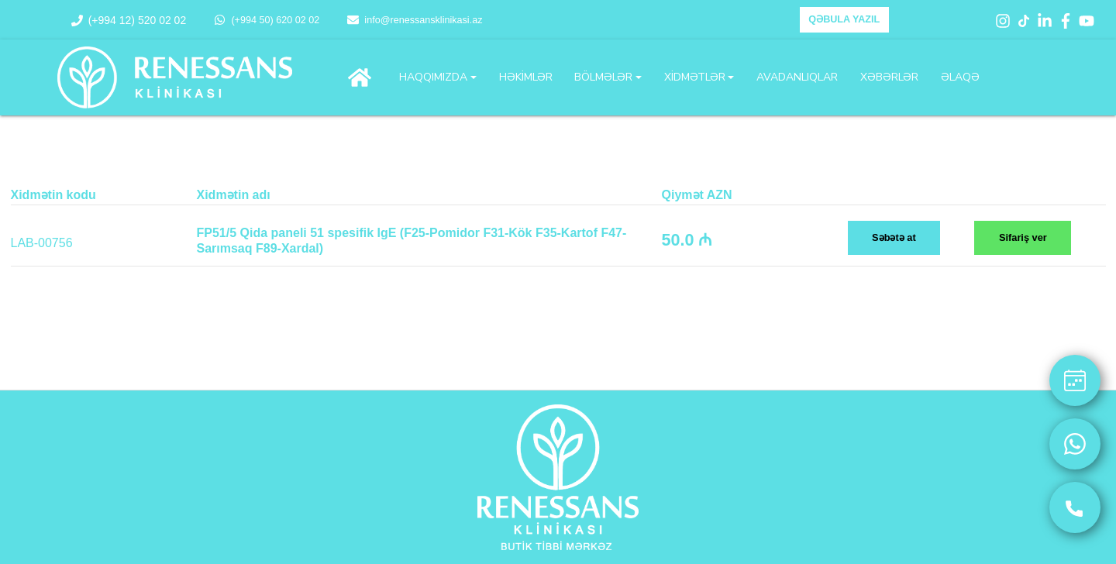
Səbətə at (894, 237)
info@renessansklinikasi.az (414, 20)
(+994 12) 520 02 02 (129, 20)
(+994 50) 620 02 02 (266, 20)
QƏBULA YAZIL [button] (844, 19)
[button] (437, 77)
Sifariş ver (1023, 237)
